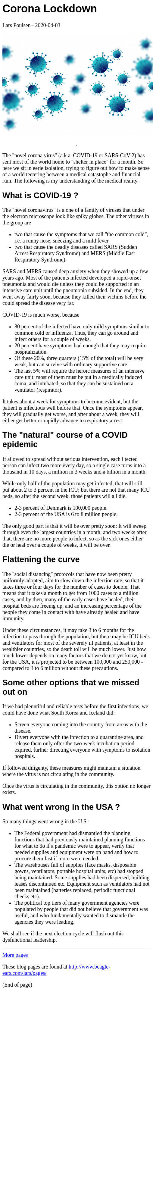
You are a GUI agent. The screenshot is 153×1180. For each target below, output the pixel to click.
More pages (15, 955)
